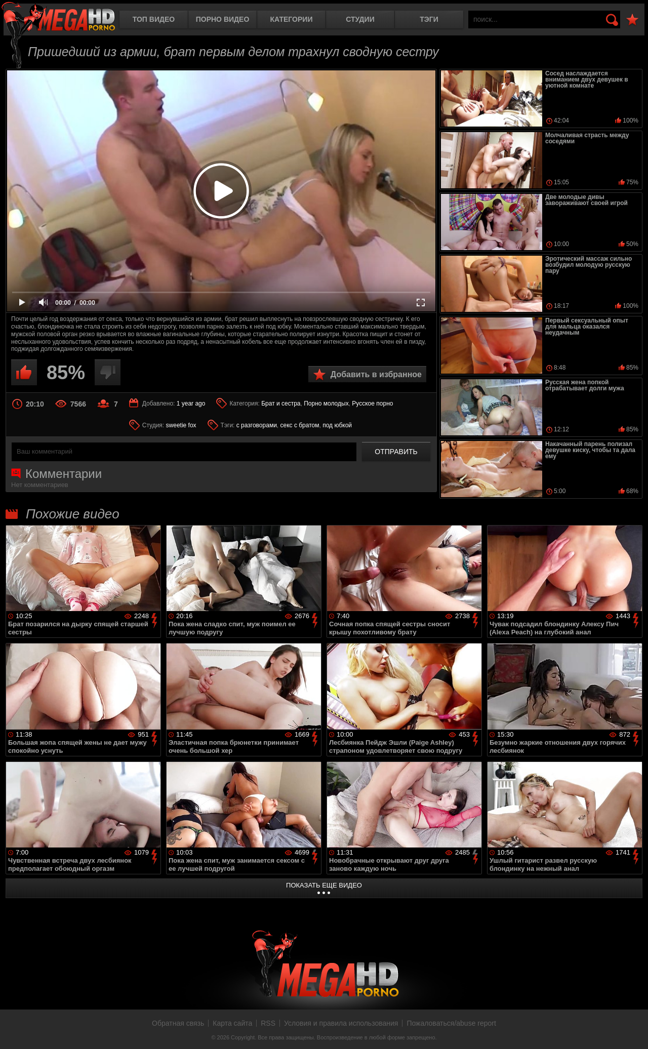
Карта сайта (232, 1023)
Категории (291, 19)
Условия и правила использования (341, 1023)
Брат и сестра (280, 403)
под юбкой (337, 425)
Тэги (429, 19)
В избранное (632, 20)
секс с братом (299, 425)
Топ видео (154, 19)
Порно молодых (326, 403)
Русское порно (372, 403)
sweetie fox (181, 425)
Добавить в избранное (376, 374)
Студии (360, 19)
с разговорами (256, 425)
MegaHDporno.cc (58, 17)
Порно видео (223, 19)
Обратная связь (178, 1023)
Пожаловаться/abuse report (451, 1023)
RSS (268, 1023)
